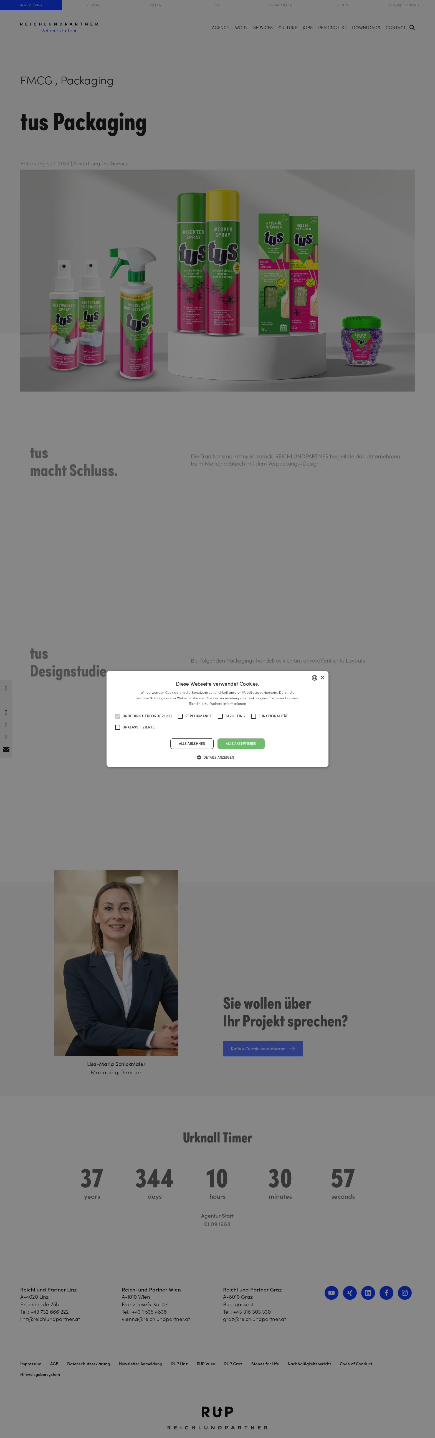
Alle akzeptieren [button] (241, 743)
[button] (217, 757)
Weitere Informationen (228, 704)
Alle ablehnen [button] (192, 743)
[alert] (217, 719)
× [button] (322, 677)
